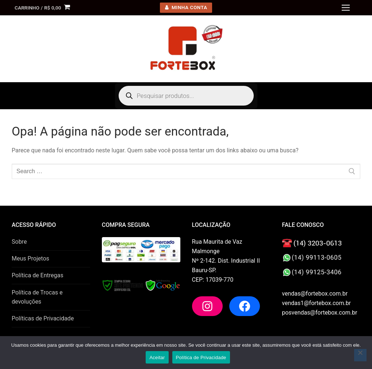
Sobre (19, 241)
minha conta (186, 7)
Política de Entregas (37, 275)
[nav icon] (345, 7)
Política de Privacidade (201, 357)
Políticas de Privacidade (43, 318)
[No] (360, 355)
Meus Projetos (30, 258)
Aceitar (157, 357)
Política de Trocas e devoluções (37, 297)
